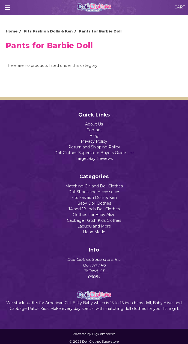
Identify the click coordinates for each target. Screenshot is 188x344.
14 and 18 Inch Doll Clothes (94, 209)
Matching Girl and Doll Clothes (94, 186)
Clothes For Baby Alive (94, 214)
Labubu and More (94, 226)
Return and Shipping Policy (94, 147)
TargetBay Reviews (94, 158)
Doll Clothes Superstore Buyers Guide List (94, 152)
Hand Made (94, 231)
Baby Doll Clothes (94, 203)
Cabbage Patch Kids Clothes (94, 220)
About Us (94, 124)
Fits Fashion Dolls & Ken (94, 197)
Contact (94, 129)
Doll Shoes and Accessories (94, 191)
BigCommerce (103, 334)
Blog (94, 135)
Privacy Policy (94, 141)
